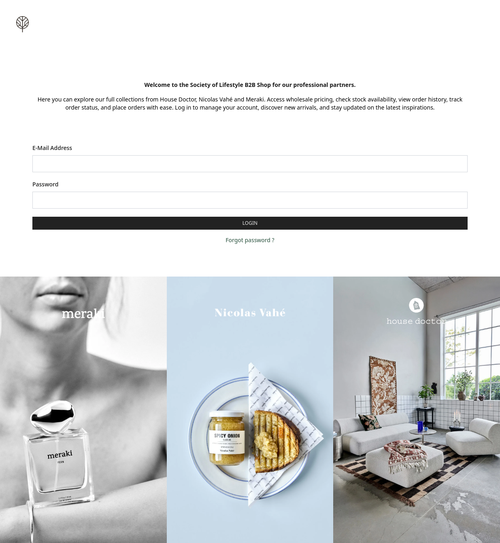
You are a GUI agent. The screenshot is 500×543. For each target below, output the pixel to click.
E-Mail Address (52, 148)
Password (45, 184)
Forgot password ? (250, 240)
